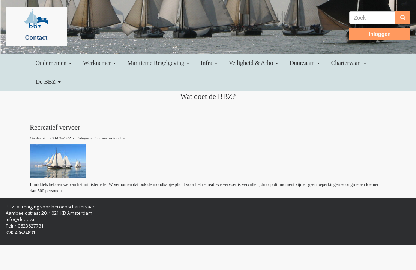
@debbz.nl (21, 219)
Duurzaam (305, 63)
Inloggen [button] (379, 34)
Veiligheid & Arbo (253, 63)
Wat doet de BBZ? (208, 96)
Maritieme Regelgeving (158, 63)
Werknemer (99, 63)
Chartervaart (348, 63)
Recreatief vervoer (55, 127)
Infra (209, 63)
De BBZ (48, 81)
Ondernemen (54, 63)
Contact (36, 37)
